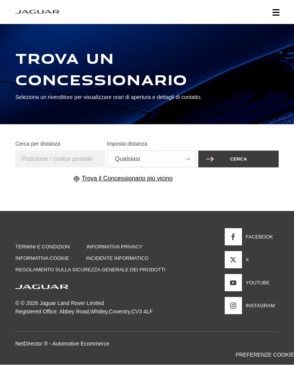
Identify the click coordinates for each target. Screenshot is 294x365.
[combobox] (151, 159)
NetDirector (29, 344)
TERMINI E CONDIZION (42, 247)
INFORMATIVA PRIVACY (114, 247)
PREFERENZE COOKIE (265, 355)
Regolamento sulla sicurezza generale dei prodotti (90, 270)
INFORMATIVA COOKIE (42, 258)
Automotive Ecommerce (80, 344)
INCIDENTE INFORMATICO (117, 258)
